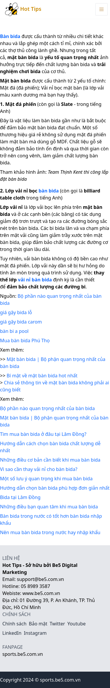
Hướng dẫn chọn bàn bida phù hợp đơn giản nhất (54, 488)
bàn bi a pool (14, 331)
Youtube (76, 623)
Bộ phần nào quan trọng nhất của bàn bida (47, 408)
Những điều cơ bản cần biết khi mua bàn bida (50, 460)
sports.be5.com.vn (22, 654)
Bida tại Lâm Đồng (20, 497)
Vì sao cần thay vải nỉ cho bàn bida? (38, 469)
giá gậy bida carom (21, 322)
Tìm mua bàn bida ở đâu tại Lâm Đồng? (43, 434)
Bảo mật (38, 623)
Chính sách (14, 623)
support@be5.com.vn (40, 579)
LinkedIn (11, 633)
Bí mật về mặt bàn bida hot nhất (41, 375)
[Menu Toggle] (101, 9)
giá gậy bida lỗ (16, 312)
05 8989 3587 (35, 586)
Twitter (57, 623)
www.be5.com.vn (41, 593)
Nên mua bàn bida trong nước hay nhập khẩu (50, 532)
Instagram (35, 633)
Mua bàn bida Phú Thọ (25, 340)
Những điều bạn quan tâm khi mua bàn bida (49, 506)
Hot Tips (23, 9)
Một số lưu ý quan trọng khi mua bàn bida (46, 478)
